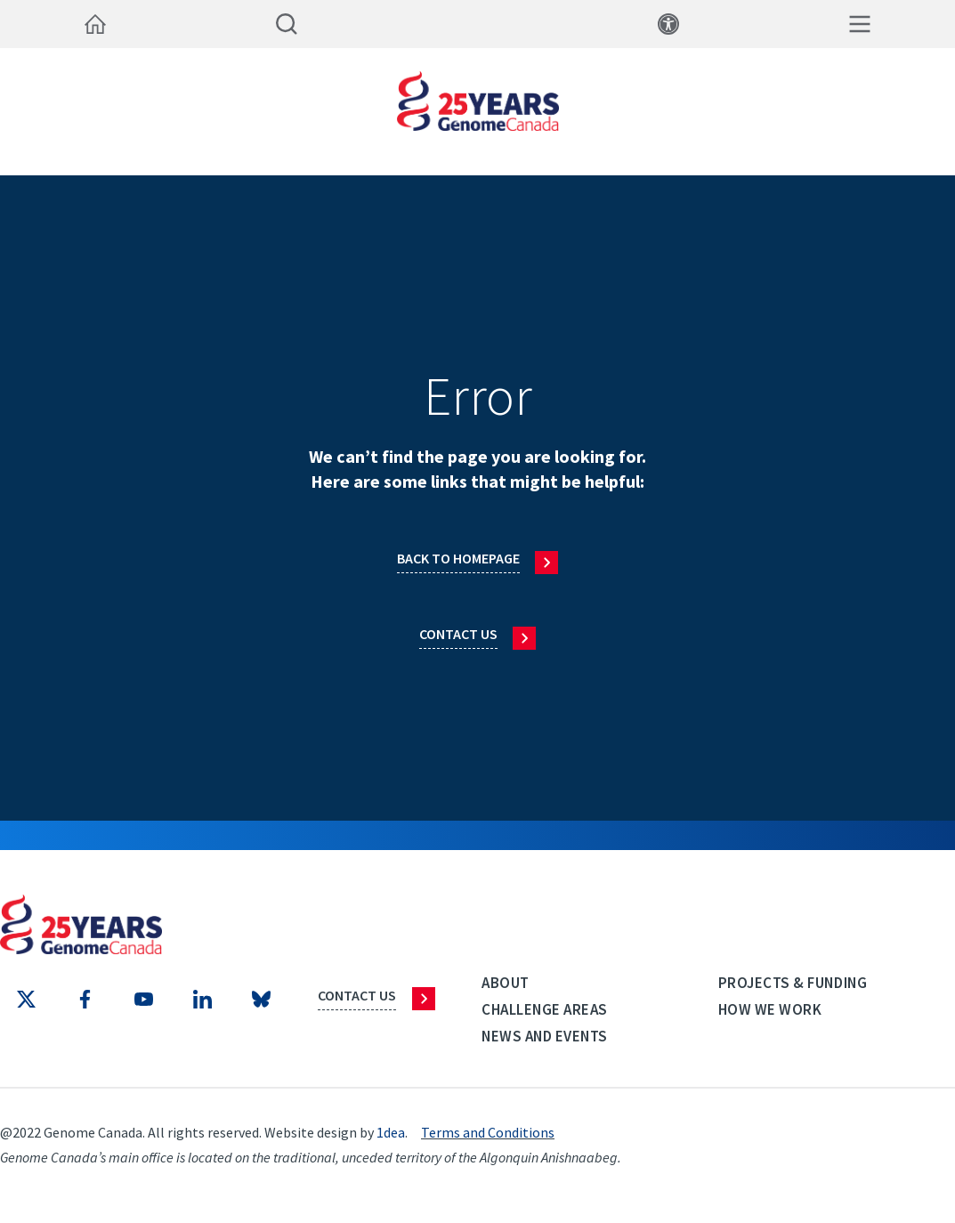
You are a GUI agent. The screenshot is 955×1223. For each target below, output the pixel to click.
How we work (770, 1009)
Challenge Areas (545, 1009)
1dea (390, 1132)
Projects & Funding (792, 982)
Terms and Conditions (487, 1132)
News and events (545, 1036)
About (506, 982)
